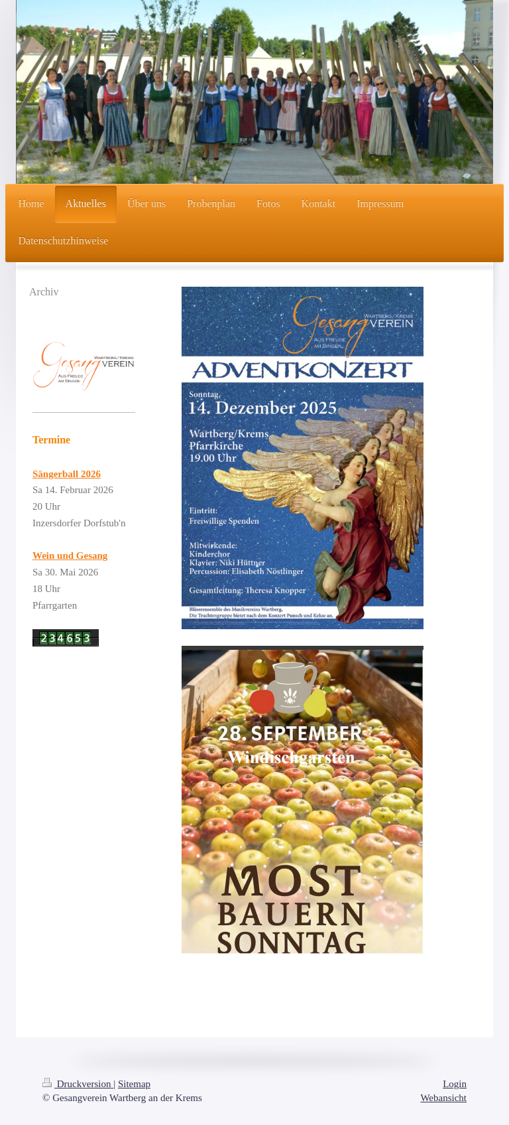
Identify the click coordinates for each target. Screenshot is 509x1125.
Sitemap (134, 1084)
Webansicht (443, 1097)
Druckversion (77, 1084)
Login (455, 1084)
